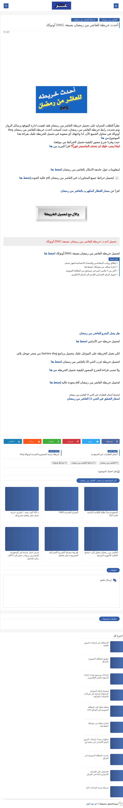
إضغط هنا (25, 177)
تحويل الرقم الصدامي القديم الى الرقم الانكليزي (93, 274)
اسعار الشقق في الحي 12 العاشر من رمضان (93, 398)
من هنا (105, 138)
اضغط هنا (49, 253)
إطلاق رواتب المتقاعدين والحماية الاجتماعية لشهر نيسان (90, 263)
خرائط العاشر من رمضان (84, 20)
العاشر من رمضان (109, 20)
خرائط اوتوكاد (59, 463)
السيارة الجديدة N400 (68, 512)
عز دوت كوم (91, 804)
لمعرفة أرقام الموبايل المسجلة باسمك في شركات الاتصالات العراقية (96, 694)
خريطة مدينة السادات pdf (97, 787)
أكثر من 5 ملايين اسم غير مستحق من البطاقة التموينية (91, 271)
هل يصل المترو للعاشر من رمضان (99, 333)
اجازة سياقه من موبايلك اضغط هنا (100, 267)
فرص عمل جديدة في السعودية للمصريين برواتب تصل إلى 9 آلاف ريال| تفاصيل (23, 555)
